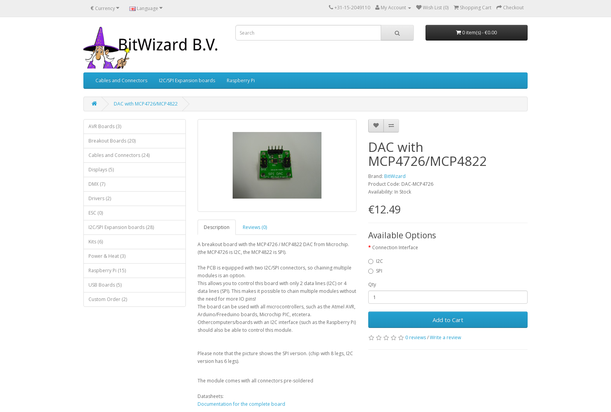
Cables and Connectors (121, 80)
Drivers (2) (99, 198)
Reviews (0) (255, 227)
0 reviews (415, 337)
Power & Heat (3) (106, 256)
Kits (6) (95, 241)
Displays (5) (101, 169)
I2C (375, 261)
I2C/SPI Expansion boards (187, 80)
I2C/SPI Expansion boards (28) (121, 227)
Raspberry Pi (241, 80)
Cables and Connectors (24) (119, 155)
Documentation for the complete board (241, 404)
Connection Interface (395, 247)
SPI (375, 271)
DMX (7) (96, 184)
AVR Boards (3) (104, 126)
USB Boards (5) (105, 285)
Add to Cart (448, 320)
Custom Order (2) (107, 299)
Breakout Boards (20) (112, 140)
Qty (372, 284)
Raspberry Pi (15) (107, 270)
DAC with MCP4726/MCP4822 (146, 103)
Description (217, 227)
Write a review (445, 337)
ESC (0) (95, 213)
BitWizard (395, 176)
